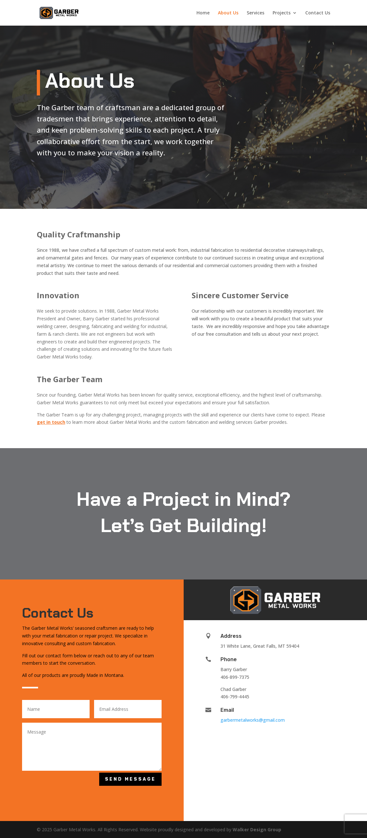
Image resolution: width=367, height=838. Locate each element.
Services (255, 13)
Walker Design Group (257, 829)
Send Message (130, 779)
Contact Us (317, 13)
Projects (282, 13)
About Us (228, 13)
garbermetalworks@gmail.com (252, 720)
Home (203, 13)
